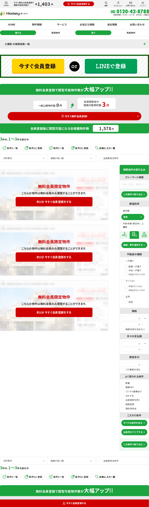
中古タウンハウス (134, 290)
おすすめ (127, 395)
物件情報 (37, 24)
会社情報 (112, 24)
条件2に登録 (79, 148)
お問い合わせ (130, 4)
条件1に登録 (33, 148)
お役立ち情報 (87, 24)
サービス (62, 24)
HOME (6, 3)
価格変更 (127, 404)
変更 (125, 216)
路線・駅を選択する (133, 244)
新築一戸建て (133, 266)
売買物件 (131, 32)
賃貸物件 (55, 32)
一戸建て (127, 260)
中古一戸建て (133, 270)
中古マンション (133, 286)
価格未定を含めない (133, 329)
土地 (125, 296)
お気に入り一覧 (105, 148)
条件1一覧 (10, 148)
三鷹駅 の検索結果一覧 (17, 44)
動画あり (127, 387)
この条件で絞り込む (133, 194)
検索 (106, 4)
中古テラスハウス (134, 274)
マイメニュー (118, 4)
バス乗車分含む (130, 369)
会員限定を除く (130, 399)
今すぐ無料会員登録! (75, 116)
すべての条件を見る (132, 422)
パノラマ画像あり (131, 391)
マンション (128, 280)
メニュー (143, 4)
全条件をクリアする (133, 432)
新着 (125, 383)
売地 (128, 302)
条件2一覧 (56, 148)
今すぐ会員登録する (79, 3)
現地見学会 (129, 408)
